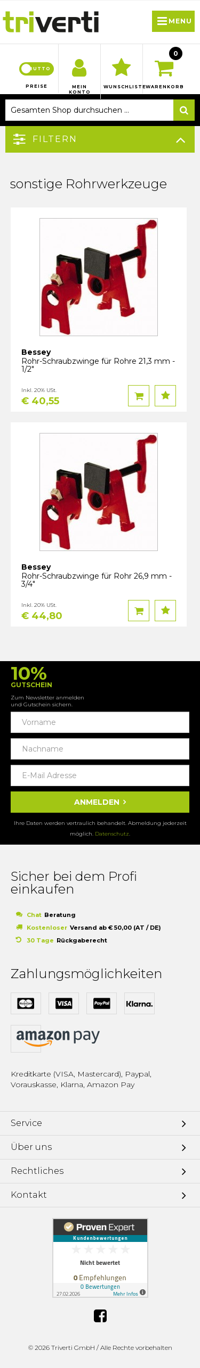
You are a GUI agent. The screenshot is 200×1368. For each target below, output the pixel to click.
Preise (36, 86)
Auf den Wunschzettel (165, 395)
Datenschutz (112, 833)
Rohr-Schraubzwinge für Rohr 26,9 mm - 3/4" (96, 580)
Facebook (100, 1315)
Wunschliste (121, 86)
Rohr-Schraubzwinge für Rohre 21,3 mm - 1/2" (98, 365)
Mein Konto (80, 89)
